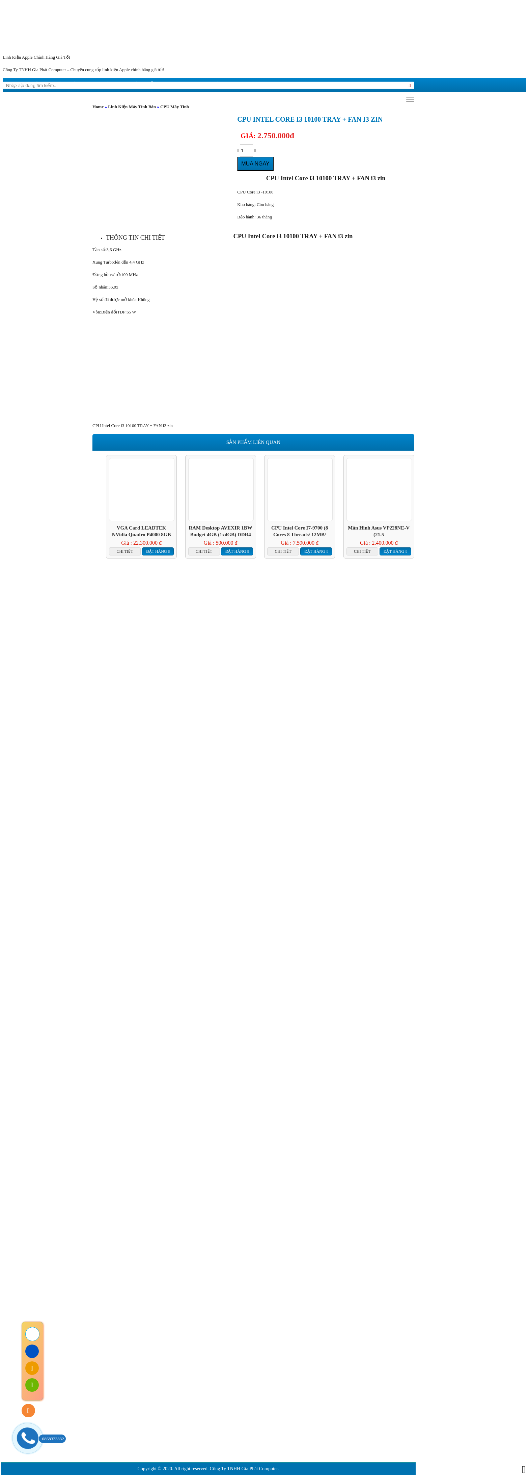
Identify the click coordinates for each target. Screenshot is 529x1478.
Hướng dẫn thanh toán (121, 1359)
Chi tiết (125, 551)
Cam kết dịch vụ (173, 1269)
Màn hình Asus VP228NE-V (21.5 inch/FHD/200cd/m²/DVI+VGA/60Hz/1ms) (378, 531)
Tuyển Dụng (341, 1269)
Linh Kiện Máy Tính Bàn (132, 106)
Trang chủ (24, 85)
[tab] (135, 237)
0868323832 (51, 1438)
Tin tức (103, 85)
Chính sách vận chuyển (121, 1349)
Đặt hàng (156, 551)
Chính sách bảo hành (119, 1319)
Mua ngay (255, 164)
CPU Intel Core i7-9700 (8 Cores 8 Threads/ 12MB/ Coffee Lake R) (299, 531)
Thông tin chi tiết (135, 237)
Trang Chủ (73, 1269)
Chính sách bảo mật (118, 1339)
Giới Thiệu (119, 1269)
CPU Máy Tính (174, 106)
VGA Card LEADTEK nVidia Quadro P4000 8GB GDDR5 (141, 531)
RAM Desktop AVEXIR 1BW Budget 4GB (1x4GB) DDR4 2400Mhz (220, 531)
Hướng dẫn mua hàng (156, 85)
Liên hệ (209, 85)
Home (98, 106)
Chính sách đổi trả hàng (122, 1329)
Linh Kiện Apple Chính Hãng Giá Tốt (36, 57)
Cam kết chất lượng (242, 1269)
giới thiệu (65, 85)
